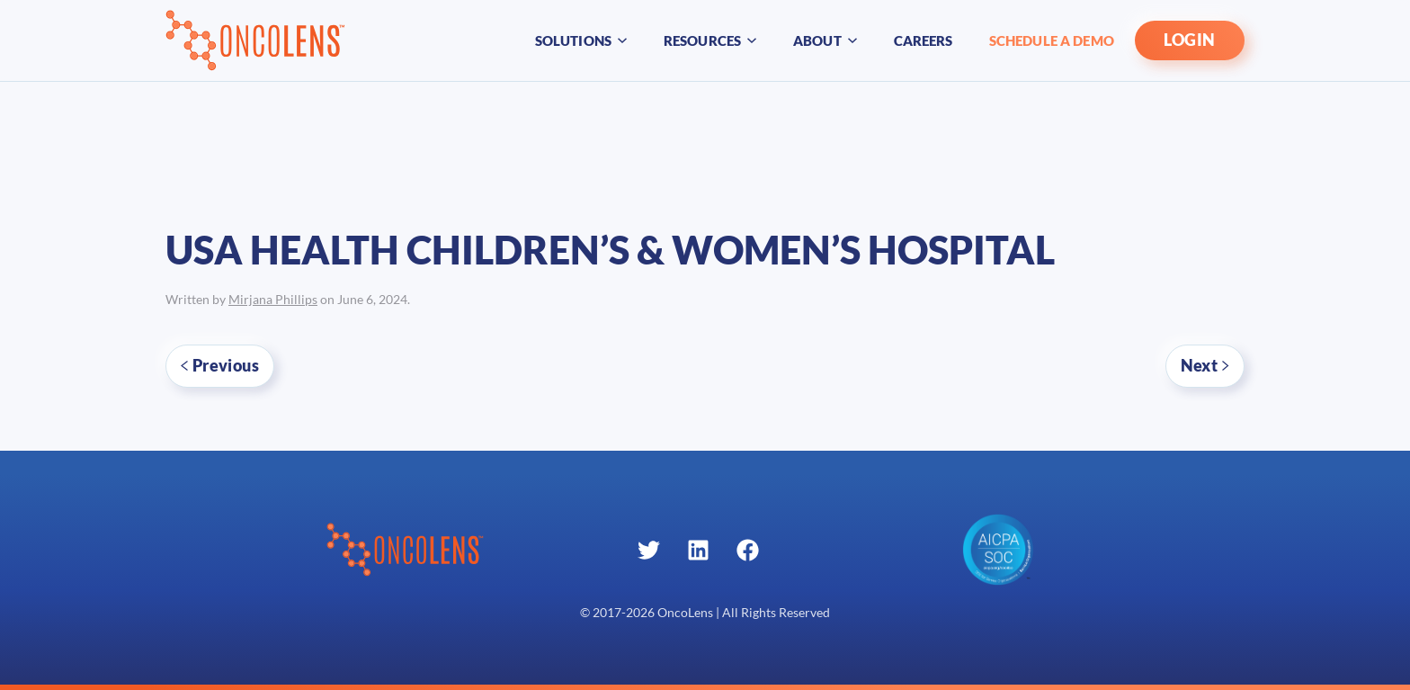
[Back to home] (255, 40)
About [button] (825, 40)
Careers (923, 40)
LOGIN (1190, 40)
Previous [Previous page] (220, 365)
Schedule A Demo (1051, 40)
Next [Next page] (1205, 365)
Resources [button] (710, 40)
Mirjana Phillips (272, 299)
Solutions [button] (581, 40)
